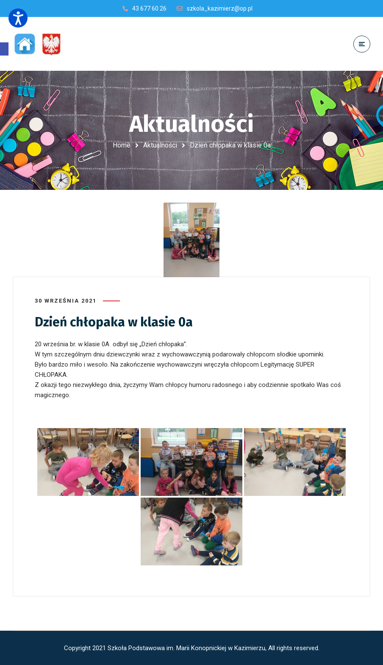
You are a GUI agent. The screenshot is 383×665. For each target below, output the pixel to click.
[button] (4, 49)
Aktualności (160, 145)
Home (121, 145)
